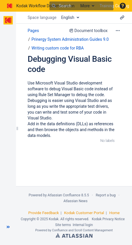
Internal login (83, 225)
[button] (122, 6)
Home (114, 213)
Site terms (63, 225)
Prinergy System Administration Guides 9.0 (70, 39)
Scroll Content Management (93, 230)
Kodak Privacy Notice (108, 219)
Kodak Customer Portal (84, 213)
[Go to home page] (40, 6)
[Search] (53, 5)
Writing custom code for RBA (57, 48)
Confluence (60, 230)
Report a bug (105, 195)
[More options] (117, 30)
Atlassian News (75, 201)
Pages (33, 30)
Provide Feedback (43, 213)
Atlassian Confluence (64, 195)
